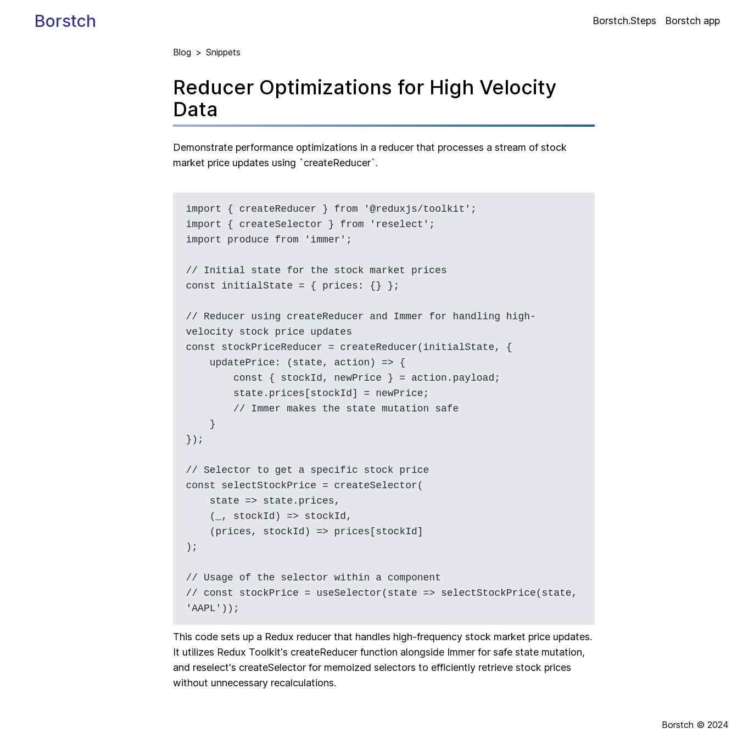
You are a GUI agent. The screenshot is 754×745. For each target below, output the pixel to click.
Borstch (65, 21)
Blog (182, 52)
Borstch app (692, 20)
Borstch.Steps (624, 20)
